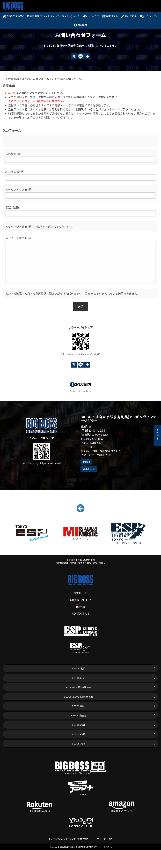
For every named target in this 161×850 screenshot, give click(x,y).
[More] (87, 56)
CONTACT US (80, 613)
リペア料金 (129, 16)
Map (86, 461)
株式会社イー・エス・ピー (96, 839)
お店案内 (80, 25)
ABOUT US (80, 593)
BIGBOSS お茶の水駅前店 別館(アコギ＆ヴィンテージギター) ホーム (41, 16)
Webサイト (89, 469)
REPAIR (80, 607)
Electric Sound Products (64, 839)
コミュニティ (149, 16)
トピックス (91, 16)
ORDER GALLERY (80, 600)
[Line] (81, 56)
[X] (74, 56)
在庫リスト (110, 16)
